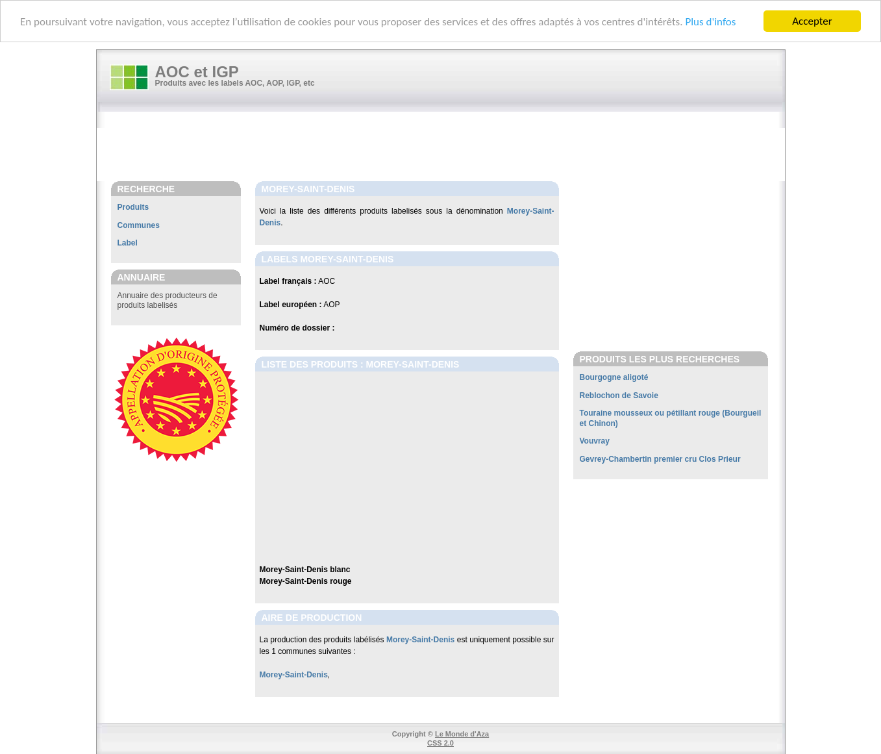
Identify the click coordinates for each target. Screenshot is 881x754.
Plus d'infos (710, 21)
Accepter (812, 21)
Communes (139, 225)
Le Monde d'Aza (462, 734)
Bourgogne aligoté (614, 377)
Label (128, 242)
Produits (133, 207)
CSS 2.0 (440, 743)
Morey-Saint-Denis (420, 639)
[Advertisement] (447, 147)
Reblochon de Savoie (619, 395)
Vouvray (595, 441)
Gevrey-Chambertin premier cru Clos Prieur (660, 459)
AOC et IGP (197, 72)
